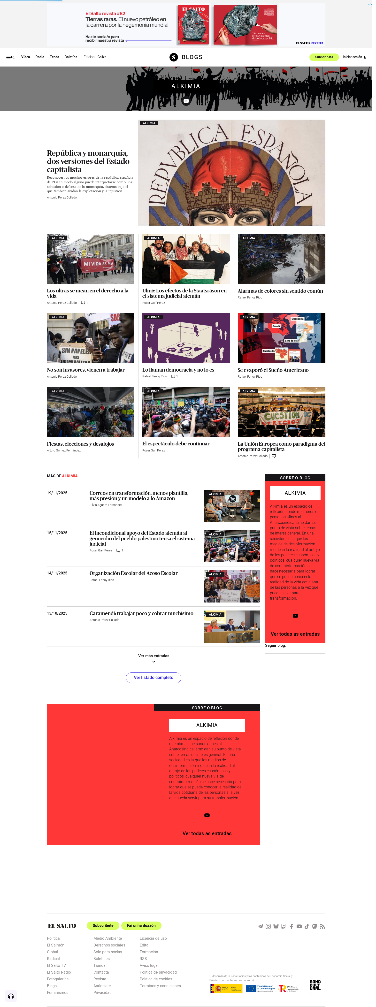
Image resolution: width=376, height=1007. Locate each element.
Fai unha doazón (141, 926)
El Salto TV (56, 965)
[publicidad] (186, 24)
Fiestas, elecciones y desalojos (80, 444)
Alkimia (186, 86)
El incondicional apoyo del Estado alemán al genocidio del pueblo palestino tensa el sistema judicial (142, 538)
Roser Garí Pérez (153, 303)
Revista (99, 978)
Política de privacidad (158, 971)
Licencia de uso (153, 938)
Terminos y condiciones (160, 985)
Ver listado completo (153, 678)
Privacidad (102, 992)
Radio (40, 57)
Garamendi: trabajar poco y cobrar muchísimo (141, 613)
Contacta (101, 971)
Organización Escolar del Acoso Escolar (134, 573)
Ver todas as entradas (295, 634)
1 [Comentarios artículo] (84, 303)
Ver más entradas (153, 659)
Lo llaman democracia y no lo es (178, 370)
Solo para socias (107, 951)
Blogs (52, 985)
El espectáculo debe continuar (176, 443)
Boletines (101, 958)
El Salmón (55, 944)
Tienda (99, 965)
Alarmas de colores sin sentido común (280, 291)
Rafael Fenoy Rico (250, 297)
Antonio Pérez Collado (62, 197)
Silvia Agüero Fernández (106, 505)
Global (52, 951)
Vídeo (25, 57)
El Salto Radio (59, 971)
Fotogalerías (58, 978)
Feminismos (57, 992)
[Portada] (62, 926)
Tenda (54, 57)
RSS (143, 958)
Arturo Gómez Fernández (64, 450)
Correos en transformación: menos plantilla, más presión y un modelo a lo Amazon (139, 495)
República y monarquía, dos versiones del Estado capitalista (88, 161)
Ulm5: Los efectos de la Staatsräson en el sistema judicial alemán (184, 293)
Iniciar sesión (355, 57)
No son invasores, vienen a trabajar (86, 370)
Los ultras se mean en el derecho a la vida (88, 293)
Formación (149, 951)
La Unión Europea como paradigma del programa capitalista (281, 446)
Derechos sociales (109, 944)
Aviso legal (149, 965)
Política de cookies (156, 978)
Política (53, 938)
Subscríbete (324, 57)
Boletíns (71, 57)
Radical (53, 958)
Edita (144, 944)
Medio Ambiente (107, 938)
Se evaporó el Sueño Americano (273, 370)
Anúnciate (102, 985)
